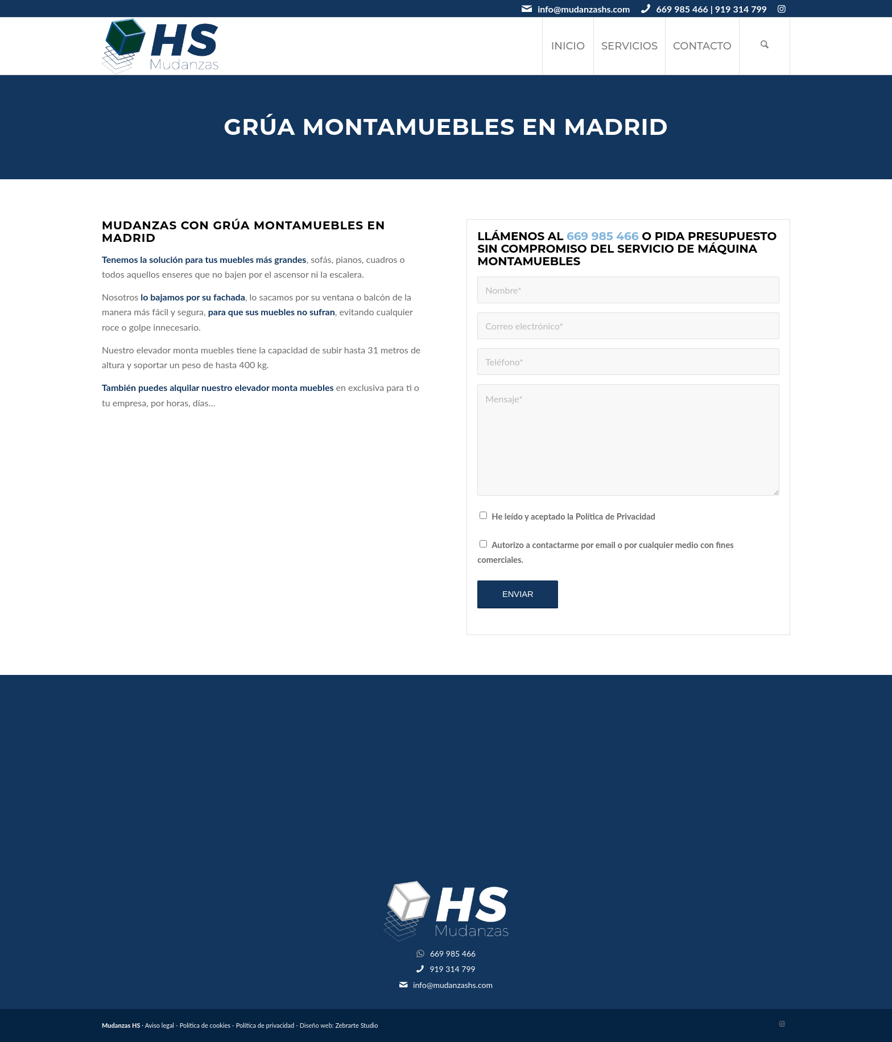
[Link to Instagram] (781, 8)
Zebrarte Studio (356, 1025)
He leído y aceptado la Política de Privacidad (573, 516)
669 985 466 (682, 8)
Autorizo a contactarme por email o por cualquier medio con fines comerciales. (605, 552)
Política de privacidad (265, 1025)
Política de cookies (205, 1025)
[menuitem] (567, 46)
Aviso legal (159, 1025)
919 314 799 (741, 8)
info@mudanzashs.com (584, 8)
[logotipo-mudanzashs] (160, 46)
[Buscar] (764, 46)
